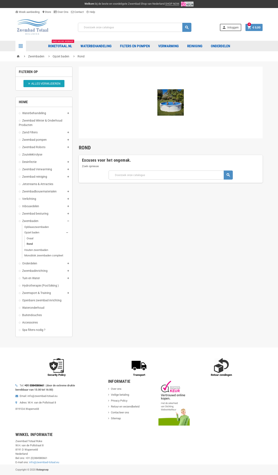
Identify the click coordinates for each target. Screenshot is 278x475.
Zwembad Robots (33, 147)
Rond (30, 243)
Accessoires (30, 322)
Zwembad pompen (34, 139)
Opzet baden (31, 232)
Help (90, 12)
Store (46, 12)
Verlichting (29, 198)
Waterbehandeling (34, 113)
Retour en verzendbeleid (125, 406)
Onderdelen (29, 263)
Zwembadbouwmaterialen (39, 191)
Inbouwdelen (30, 206)
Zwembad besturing (35, 213)
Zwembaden (30, 221)
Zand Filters (30, 132)
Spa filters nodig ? (33, 330)
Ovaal (30, 238)
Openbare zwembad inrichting (41, 300)
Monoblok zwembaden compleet (43, 255)
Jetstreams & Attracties (37, 184)
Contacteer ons (120, 412)
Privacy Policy (119, 400)
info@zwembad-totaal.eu (44, 462)
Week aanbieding (27, 12)
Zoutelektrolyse (32, 154)
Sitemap (116, 418)
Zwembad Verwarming (37, 169)
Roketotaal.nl (61, 44)
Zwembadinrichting (35, 270)
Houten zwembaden (36, 250)
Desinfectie (29, 162)
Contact (77, 12)
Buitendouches (32, 315)
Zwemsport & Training (36, 293)
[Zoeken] (134, 27)
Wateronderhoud (33, 307)
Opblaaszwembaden (36, 227)
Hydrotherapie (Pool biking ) (40, 285)
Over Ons (61, 12)
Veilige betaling (120, 394)
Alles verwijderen (44, 83)
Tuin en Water (31, 278)
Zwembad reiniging (34, 176)
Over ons (116, 388)
